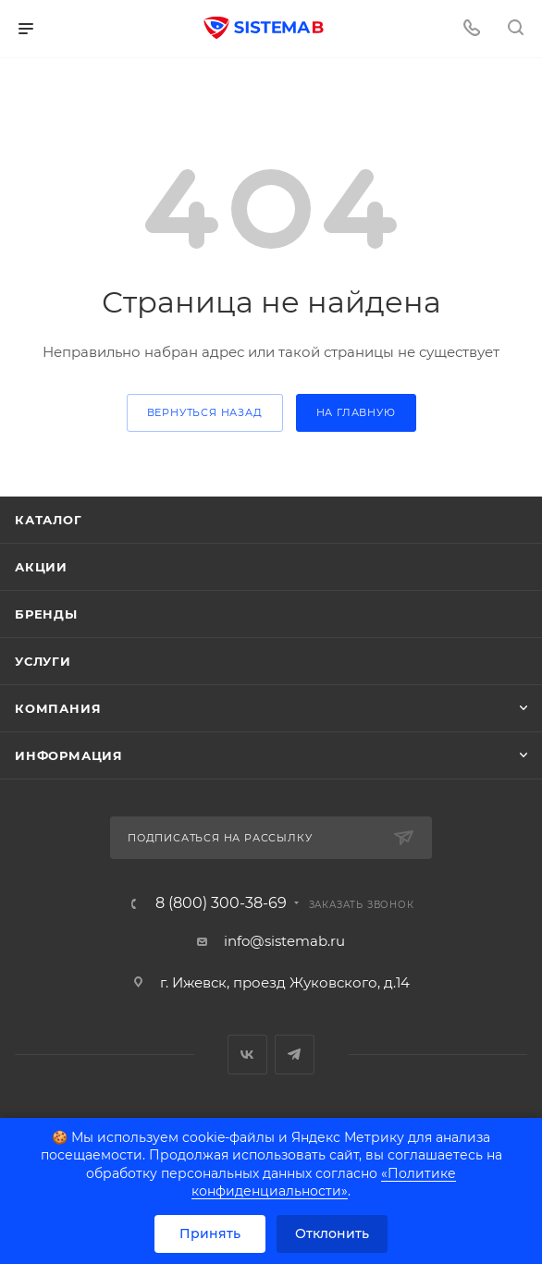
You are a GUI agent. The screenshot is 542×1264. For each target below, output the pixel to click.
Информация (69, 755)
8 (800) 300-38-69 (221, 903)
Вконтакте (247, 1054)
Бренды (46, 614)
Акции (41, 566)
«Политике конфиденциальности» (323, 1182)
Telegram (294, 1054)
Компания (58, 708)
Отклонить (332, 1233)
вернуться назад (205, 412)
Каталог (48, 519)
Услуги (43, 661)
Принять (209, 1233)
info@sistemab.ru (284, 941)
